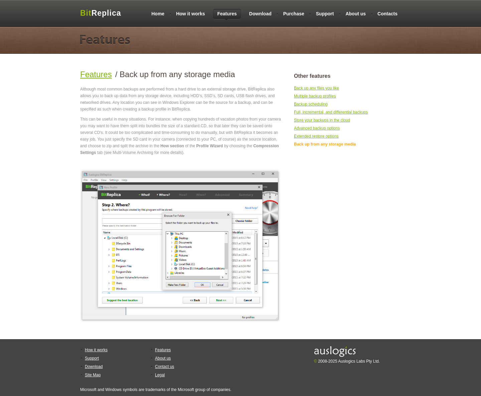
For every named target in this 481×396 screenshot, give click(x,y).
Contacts (387, 13)
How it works (190, 13)
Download (260, 13)
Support (325, 13)
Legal (160, 375)
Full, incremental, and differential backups (331, 112)
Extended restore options (316, 136)
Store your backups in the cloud (322, 120)
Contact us (164, 366)
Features (96, 74)
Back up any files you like (316, 88)
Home (157, 13)
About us (355, 13)
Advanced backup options (317, 128)
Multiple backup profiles (315, 96)
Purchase (293, 13)
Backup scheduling (311, 104)
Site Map (93, 375)
